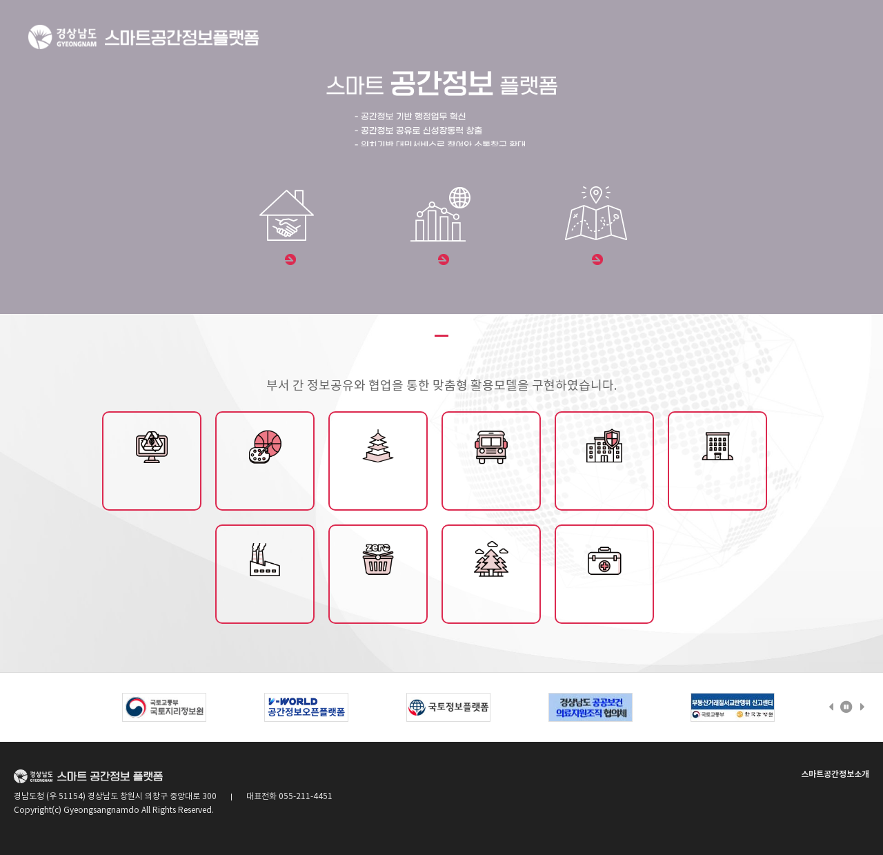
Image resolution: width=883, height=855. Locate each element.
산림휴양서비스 (491, 600)
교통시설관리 (491, 487)
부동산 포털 (288, 260)
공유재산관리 (717, 487)
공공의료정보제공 (604, 600)
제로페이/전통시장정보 (378, 600)
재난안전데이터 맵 (604, 487)
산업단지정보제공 (265, 600)
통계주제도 (441, 260)
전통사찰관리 (378, 487)
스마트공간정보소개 (835, 774)
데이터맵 (595, 260)
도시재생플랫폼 (151, 487)
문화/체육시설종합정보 (265, 487)
